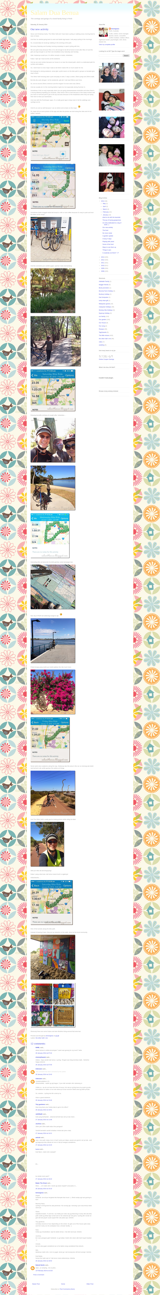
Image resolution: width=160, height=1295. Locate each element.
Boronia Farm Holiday (106, 291)
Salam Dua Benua (55, 12)
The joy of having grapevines (111, 220)
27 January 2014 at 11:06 (44, 1119)
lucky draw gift (103, 300)
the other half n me (42, 1038)
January (105, 215)
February (106, 212)
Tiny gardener (40, 1104)
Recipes (101, 329)
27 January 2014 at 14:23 (44, 1145)
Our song (102, 326)
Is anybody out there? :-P (110, 253)
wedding (101, 345)
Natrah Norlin (40, 1265)
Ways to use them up (109, 247)
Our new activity (107, 227)
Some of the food (107, 244)
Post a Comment (38, 1275)
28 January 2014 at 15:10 (44, 1188)
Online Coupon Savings (106, 359)
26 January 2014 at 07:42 (44, 1053)
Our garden (102, 319)
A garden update (107, 236)
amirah (38, 1137)
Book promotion (104, 288)
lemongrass (40, 1193)
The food (105, 230)
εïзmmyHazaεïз (41, 1057)
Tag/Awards (102, 332)
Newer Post (36, 1284)
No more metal (107, 233)
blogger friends (103, 284)
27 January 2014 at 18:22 (44, 1179)
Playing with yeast (108, 241)
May (104, 203)
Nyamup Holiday (104, 313)
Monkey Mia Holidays (106, 310)
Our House (102, 323)
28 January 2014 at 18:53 (44, 1261)
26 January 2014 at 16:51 (44, 1110)
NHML (38, 1047)
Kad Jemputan (103, 297)
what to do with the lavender (111, 217)
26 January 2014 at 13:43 (44, 1074)
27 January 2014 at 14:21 (44, 1133)
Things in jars (106, 250)
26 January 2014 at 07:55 (44, 1065)
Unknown (39, 1069)
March (105, 209)
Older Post (90, 1284)
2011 (103, 263)
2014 (103, 201)
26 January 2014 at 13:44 (44, 1100)
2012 (103, 260)
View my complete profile (107, 44)
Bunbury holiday (104, 294)
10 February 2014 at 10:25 (44, 1270)
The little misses (104, 335)
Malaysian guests (104, 304)
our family (102, 316)
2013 (103, 257)
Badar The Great (41, 1183)
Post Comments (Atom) (67, 1289)
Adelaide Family (104, 281)
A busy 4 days (106, 239)
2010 (103, 265)
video (100, 342)
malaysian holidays (105, 307)
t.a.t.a (37, 1149)
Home (63, 1284)
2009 (103, 268)
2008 (103, 271)
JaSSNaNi (39, 1114)
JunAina (39, 1124)
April (104, 206)
